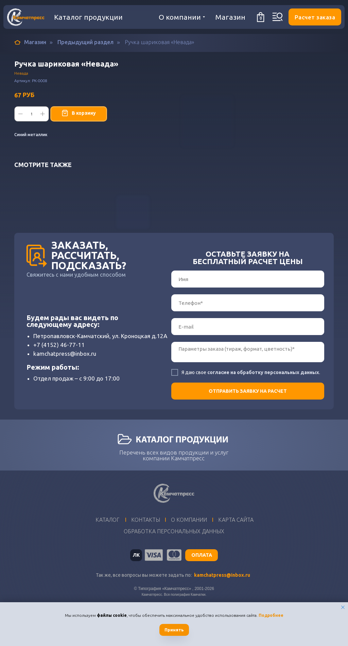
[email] (247, 359)
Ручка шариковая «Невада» (159, 42)
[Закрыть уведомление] (343, 607)
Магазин (30, 42)
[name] (247, 311)
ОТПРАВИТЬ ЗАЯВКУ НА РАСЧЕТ (248, 424)
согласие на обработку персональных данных (263, 405)
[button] (315, 16)
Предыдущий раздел (85, 42)
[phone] (247, 335)
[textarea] (247, 385)
